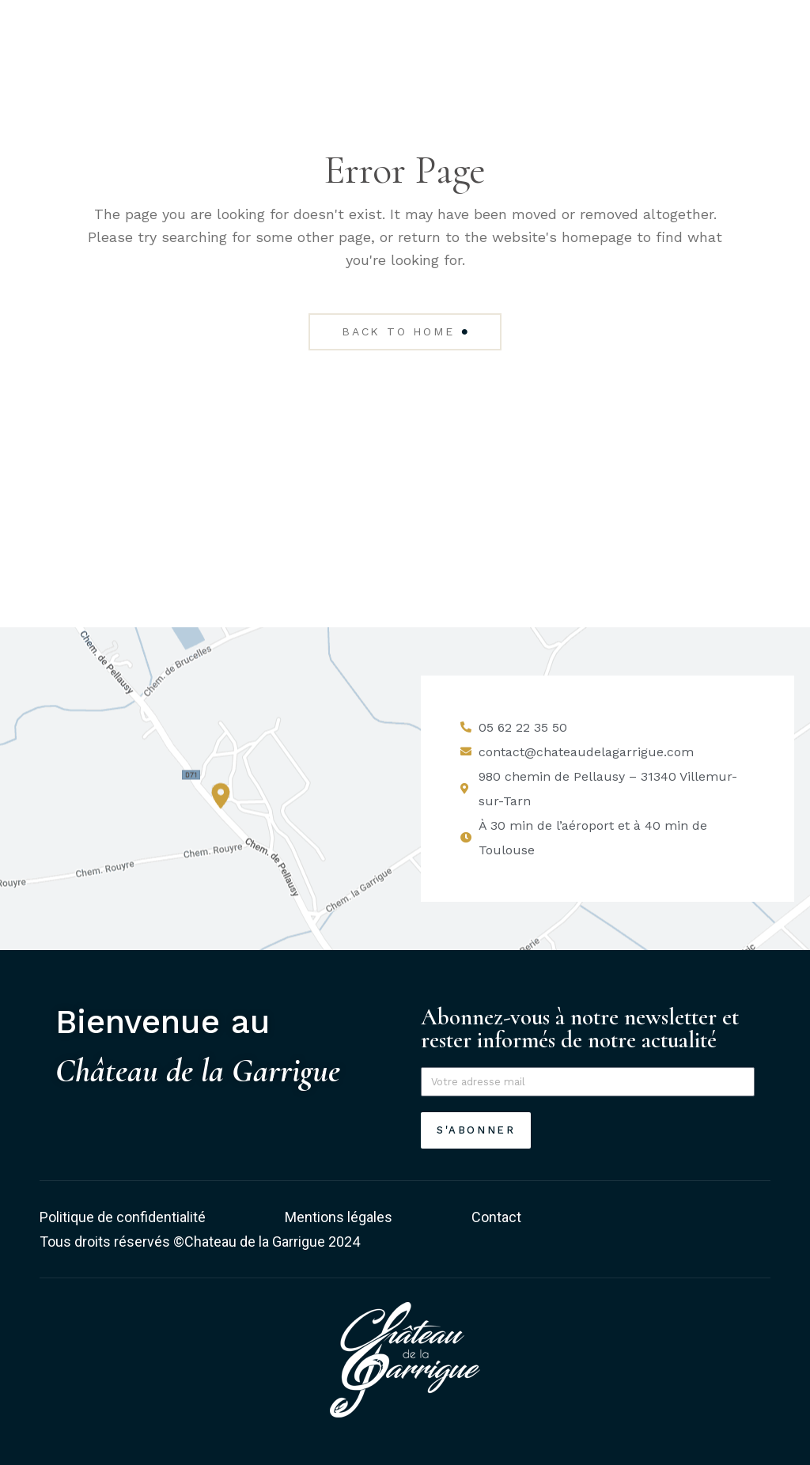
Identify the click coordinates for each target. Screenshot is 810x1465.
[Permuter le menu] (750, 65)
